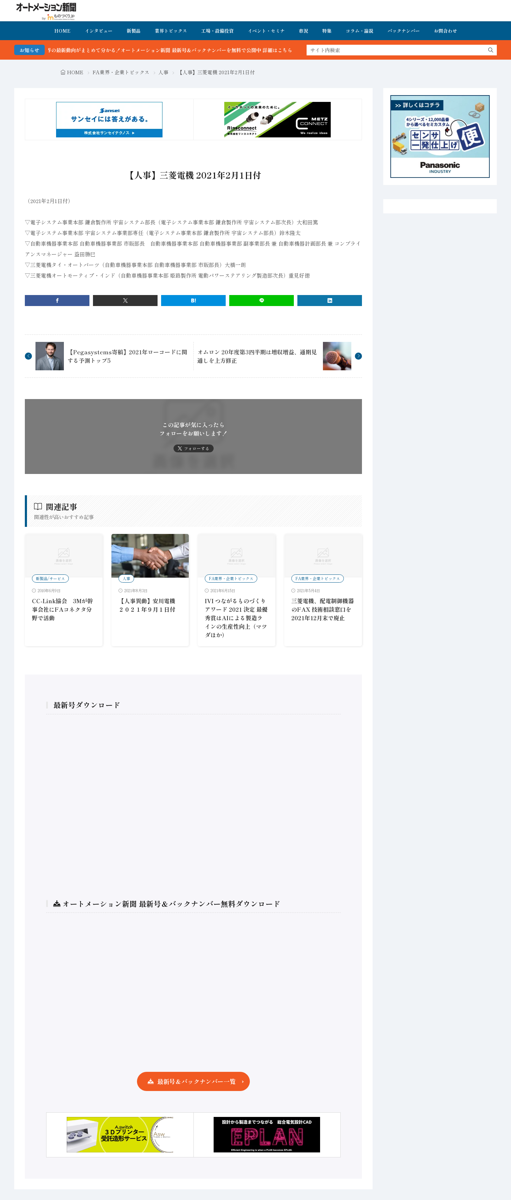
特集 (326, 30)
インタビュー (98, 30)
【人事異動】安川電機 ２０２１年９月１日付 (150, 604)
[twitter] (125, 300)
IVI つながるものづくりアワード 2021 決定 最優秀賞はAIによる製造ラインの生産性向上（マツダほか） (236, 617)
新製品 (134, 30)
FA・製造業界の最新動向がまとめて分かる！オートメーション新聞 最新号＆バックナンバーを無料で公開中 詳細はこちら (170, 50)
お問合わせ (445, 30)
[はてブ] (193, 300)
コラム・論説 (359, 30)
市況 (303, 30)
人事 (163, 72)
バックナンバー (404, 30)
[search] (490, 50)
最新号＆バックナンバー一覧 (196, 1081)
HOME (62, 30)
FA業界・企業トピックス (121, 72)
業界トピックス (171, 30)
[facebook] (57, 300)
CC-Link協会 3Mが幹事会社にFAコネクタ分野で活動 (62, 609)
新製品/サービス (50, 578)
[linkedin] (329, 300)
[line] (261, 300)
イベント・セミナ (266, 30)
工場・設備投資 (217, 30)
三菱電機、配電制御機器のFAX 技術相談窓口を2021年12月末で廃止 (322, 609)
